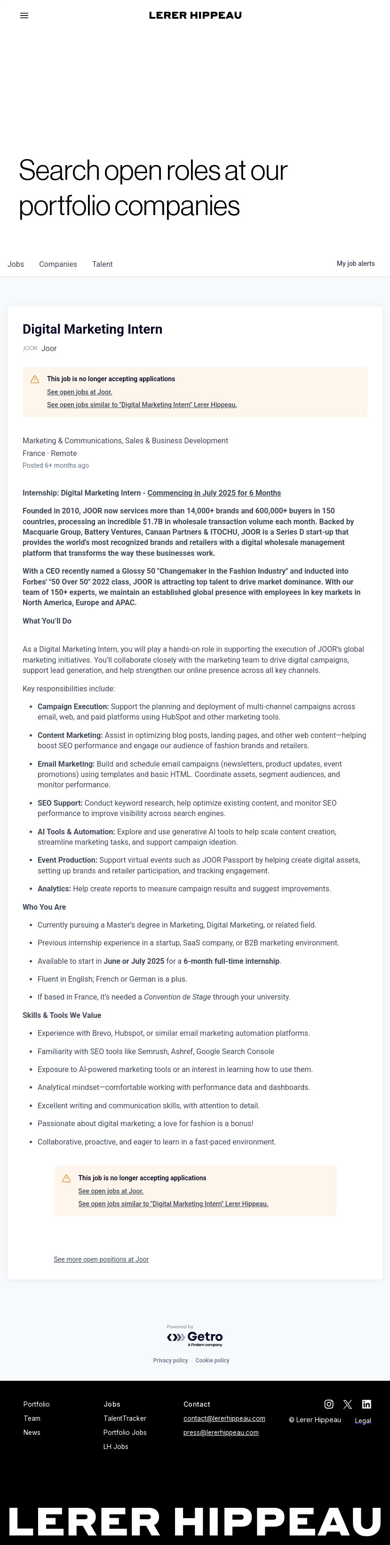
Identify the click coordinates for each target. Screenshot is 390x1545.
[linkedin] (366, 1404)
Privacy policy (170, 1360)
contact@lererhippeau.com (224, 1418)
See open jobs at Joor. (79, 392)
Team (32, 1418)
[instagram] (329, 1404)
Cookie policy (213, 1360)
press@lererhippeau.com (221, 1432)
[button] (28, 15)
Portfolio (37, 1404)
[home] (195, 15)
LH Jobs (115, 1446)
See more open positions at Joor (101, 1259)
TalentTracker (124, 1418)
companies (58, 264)
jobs (16, 264)
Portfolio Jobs (125, 1432)
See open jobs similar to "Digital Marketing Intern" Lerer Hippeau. (142, 404)
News (32, 1432)
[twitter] (347, 1404)
